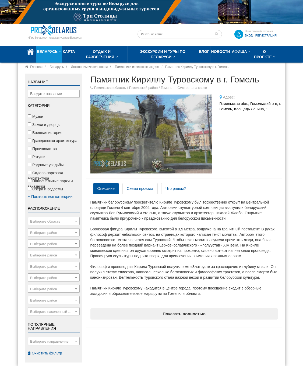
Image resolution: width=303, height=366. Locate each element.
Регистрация (266, 35)
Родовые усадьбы (46, 165)
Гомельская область (110, 88)
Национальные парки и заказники (50, 184)
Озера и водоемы (45, 189)
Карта (69, 51)
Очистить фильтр (45, 353)
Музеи (35, 116)
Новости (220, 51)
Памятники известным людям (137, 67)
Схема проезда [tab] (140, 188)
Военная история (45, 133)
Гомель (166, 88)
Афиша (239, 51)
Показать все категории (50, 196)
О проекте (263, 54)
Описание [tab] (106, 188)
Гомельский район (143, 88)
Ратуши (36, 157)
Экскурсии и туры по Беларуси (162, 54)
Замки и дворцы (44, 124)
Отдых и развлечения (100, 54)
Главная (36, 67)
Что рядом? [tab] (175, 188)
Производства (42, 149)
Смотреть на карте (192, 88)
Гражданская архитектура (52, 141)
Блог (204, 51)
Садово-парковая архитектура (45, 175)
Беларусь (47, 51)
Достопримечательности (89, 67)
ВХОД (249, 35)
